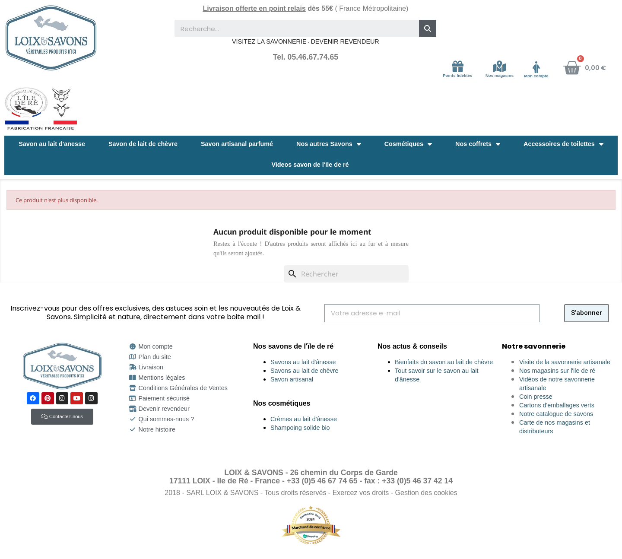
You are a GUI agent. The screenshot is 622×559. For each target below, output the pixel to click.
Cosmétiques (408, 144)
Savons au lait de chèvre (304, 370)
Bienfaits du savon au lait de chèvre (444, 362)
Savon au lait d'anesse (52, 143)
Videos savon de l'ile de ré (310, 164)
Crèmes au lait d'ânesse (303, 419)
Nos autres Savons (328, 144)
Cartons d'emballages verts (556, 405)
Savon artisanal (291, 379)
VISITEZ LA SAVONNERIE (269, 41)
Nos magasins (500, 75)
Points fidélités (457, 75)
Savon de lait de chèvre (143, 143)
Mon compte (536, 75)
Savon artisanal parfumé (237, 143)
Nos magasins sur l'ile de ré (557, 370)
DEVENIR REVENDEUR (345, 41)
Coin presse (535, 396)
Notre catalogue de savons (556, 413)
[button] (62, 416)
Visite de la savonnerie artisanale (564, 362)
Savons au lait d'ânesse (303, 362)
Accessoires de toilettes (563, 144)
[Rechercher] (346, 274)
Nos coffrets (477, 144)
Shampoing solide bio (300, 427)
